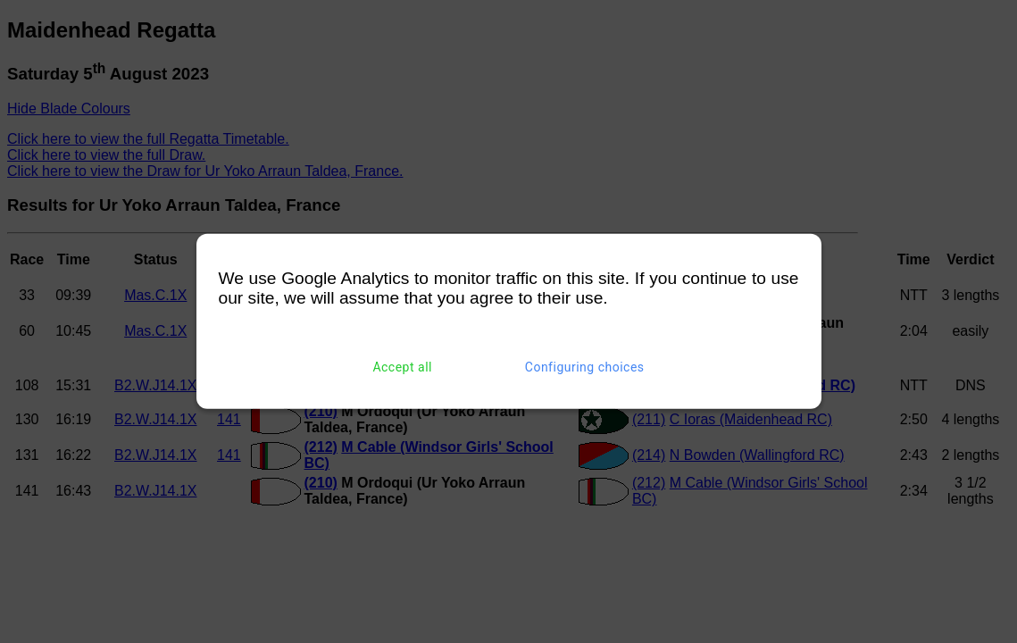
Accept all (402, 367)
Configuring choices (585, 367)
